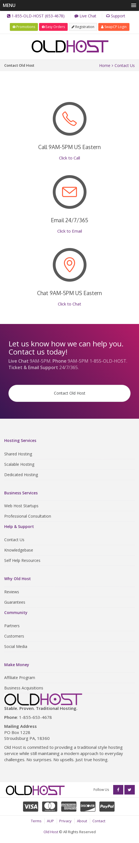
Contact (98, 820)
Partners (12, 625)
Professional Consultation (27, 516)
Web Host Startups (21, 505)
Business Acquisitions (23, 688)
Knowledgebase (18, 550)
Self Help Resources (22, 560)
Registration (83, 26)
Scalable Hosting (19, 464)
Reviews (11, 591)
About (82, 820)
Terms (36, 820)
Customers (14, 636)
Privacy (65, 820)
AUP (50, 820)
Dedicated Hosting (21, 474)
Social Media (15, 646)
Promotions (24, 26)
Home (104, 65)
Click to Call (69, 158)
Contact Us (125, 65)
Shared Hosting (18, 454)
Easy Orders (53, 26)
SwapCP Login (114, 26)
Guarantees (14, 602)
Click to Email (69, 231)
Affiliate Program (19, 677)
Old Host (51, 831)
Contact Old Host (69, 393)
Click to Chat (69, 304)
